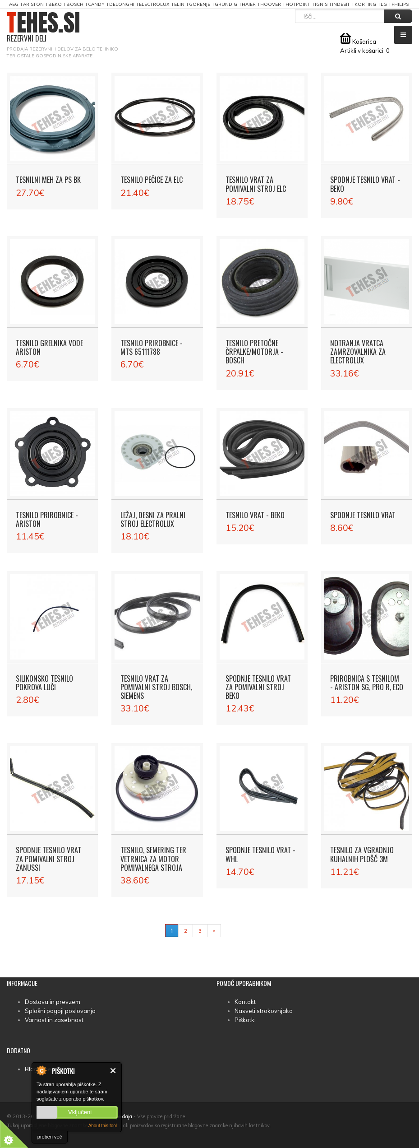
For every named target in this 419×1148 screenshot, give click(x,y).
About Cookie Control (41, 1070)
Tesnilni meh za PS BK (48, 179)
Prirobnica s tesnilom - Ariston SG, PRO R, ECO (366, 683)
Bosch (74, 4)
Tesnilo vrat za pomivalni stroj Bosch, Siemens (156, 687)
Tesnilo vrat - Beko (255, 515)
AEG (13, 4)
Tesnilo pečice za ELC (151, 179)
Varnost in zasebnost (54, 1019)
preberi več (49, 1136)
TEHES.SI (43, 27)
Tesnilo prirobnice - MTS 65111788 (151, 347)
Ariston (33, 4)
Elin (179, 4)
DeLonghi (121, 4)
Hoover (270, 4)
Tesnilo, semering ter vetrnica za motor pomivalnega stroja (153, 859)
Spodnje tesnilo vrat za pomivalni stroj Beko (258, 687)
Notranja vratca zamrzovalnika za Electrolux (358, 352)
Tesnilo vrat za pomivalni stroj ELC (256, 184)
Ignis (321, 4)
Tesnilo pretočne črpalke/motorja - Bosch (254, 352)
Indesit (341, 4)
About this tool (102, 1125)
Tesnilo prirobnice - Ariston (47, 519)
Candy (96, 4)
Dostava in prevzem (52, 1001)
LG (384, 4)
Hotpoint (297, 4)
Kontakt (245, 1001)
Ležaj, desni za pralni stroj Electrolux (152, 519)
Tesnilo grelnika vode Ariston (49, 347)
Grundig (226, 4)
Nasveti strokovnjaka (264, 1010)
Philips (400, 4)
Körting (365, 4)
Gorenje (199, 4)
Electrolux (154, 4)
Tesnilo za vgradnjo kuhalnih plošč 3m (362, 854)
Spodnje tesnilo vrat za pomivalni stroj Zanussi (48, 859)
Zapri (113, 1071)
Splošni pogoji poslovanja (60, 1010)
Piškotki (245, 1019)
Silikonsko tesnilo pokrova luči (44, 683)
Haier (249, 4)
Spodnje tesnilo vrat (363, 515)
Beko (55, 4)
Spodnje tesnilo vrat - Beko (365, 184)
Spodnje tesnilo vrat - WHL (260, 854)
